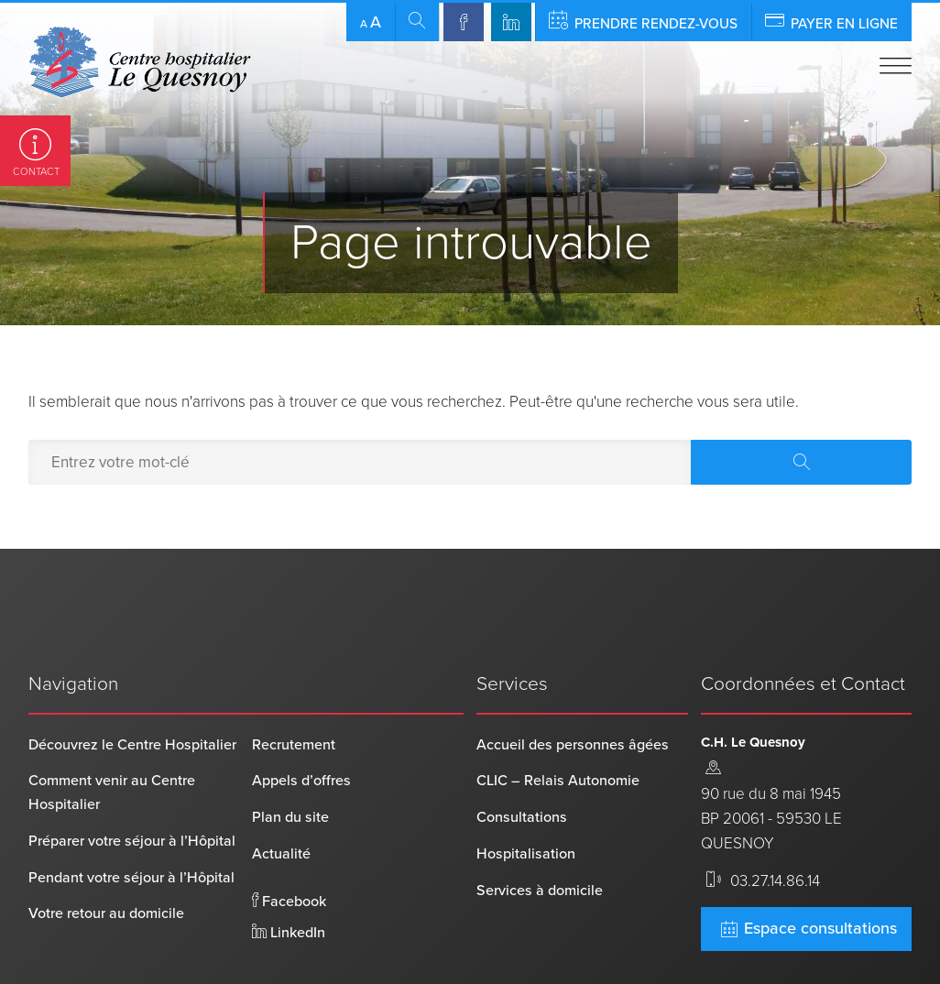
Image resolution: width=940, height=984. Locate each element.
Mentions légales (407, 945)
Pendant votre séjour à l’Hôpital (131, 816)
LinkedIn (288, 871)
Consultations (521, 757)
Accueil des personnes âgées (572, 683)
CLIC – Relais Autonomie (557, 720)
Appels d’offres (301, 720)
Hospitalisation (525, 792)
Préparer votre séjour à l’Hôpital (131, 780)
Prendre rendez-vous (643, 21)
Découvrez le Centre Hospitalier (132, 683)
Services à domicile (539, 829)
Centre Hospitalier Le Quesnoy (124, 945)
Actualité (281, 792)
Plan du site (290, 757)
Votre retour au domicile (106, 853)
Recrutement (293, 683)
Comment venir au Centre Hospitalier (111, 732)
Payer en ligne (831, 21)
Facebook (289, 840)
